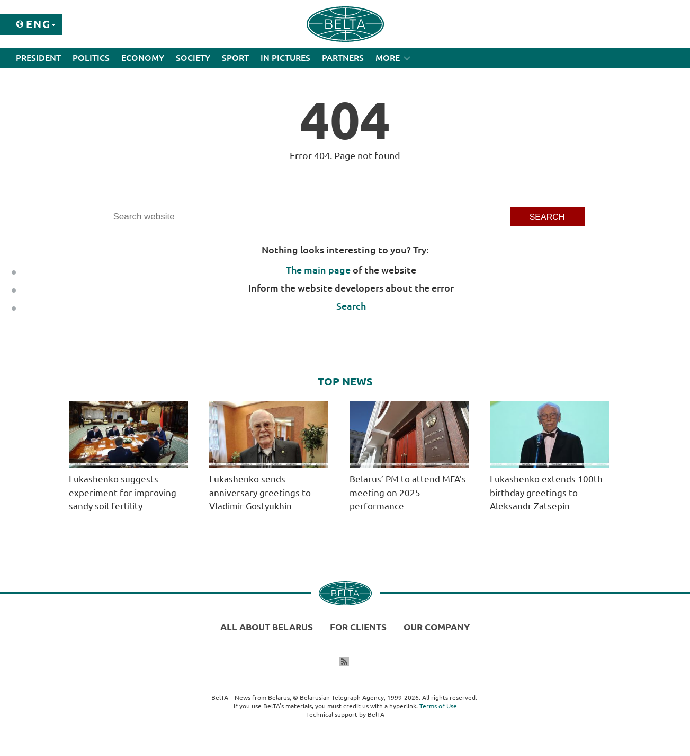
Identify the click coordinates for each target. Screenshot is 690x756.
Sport (235, 58)
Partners (343, 58)
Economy (142, 58)
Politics (91, 58)
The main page (318, 270)
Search (351, 306)
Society (193, 58)
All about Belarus (266, 627)
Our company (437, 627)
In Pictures (285, 58)
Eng (38, 24)
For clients (358, 627)
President (38, 58)
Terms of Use (438, 705)
